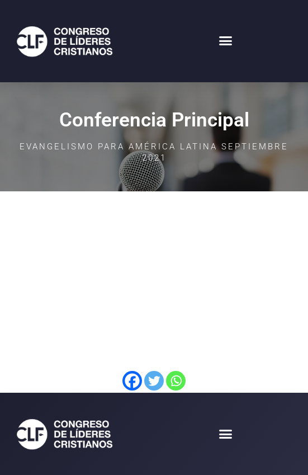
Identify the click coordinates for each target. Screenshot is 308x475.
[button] (225, 40)
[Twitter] (154, 381)
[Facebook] (132, 381)
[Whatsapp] (176, 381)
